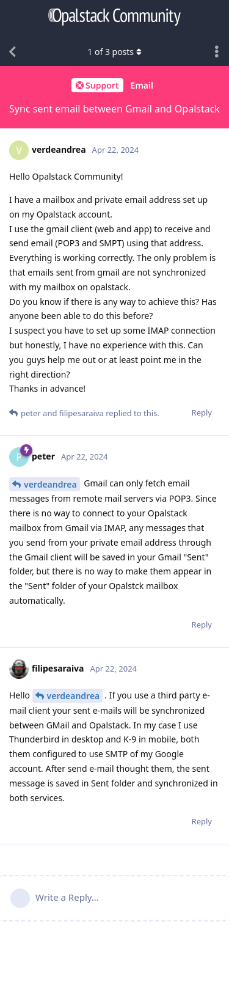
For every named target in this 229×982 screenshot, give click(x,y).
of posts (114, 51)
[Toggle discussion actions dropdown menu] (217, 52)
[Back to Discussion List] (12, 52)
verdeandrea (50, 484)
